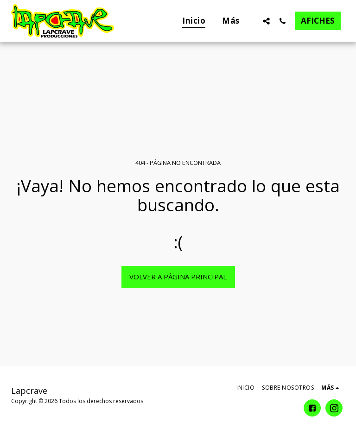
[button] (266, 21)
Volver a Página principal (178, 276)
